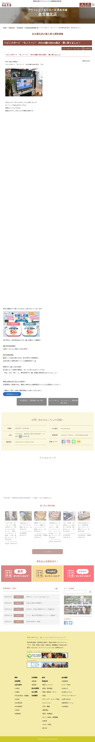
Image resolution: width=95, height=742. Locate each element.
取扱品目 (45, 681)
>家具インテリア (47, 684)
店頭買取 (18, 681)
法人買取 (34, 692)
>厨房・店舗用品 (47, 713)
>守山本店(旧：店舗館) (22, 695)
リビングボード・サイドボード (72, 48)
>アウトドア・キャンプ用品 (51, 699)
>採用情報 (65, 681)
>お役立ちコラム (67, 692)
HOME (5, 27)
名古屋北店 (20, 27)
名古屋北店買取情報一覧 (32, 27)
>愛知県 (34, 681)
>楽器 (44, 695)
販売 (43, 677)
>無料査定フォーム (67, 702)
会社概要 (64, 677)
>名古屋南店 (18, 706)
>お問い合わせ (66, 699)
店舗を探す (12, 27)
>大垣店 (17, 710)
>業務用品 (45, 710)
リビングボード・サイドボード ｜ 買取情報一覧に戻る (63, 402)
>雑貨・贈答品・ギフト (49, 692)
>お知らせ (65, 688)
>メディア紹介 (66, 684)
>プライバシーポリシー (69, 695)
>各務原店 (18, 713)
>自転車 (44, 721)
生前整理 (34, 695)
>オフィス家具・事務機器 (50, 717)
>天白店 (17, 699)
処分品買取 (35, 688)
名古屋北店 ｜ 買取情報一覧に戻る (31, 400)
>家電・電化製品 (47, 688)
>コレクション (46, 702)
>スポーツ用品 (46, 724)
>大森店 (17, 692)
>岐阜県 (34, 684)
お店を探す (18, 685)
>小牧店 (17, 688)
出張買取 (34, 677)
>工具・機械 (46, 706)
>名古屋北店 (18, 702)
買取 (16, 677)
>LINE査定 (65, 706)
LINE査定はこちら (12, 394)
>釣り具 (44, 728)
